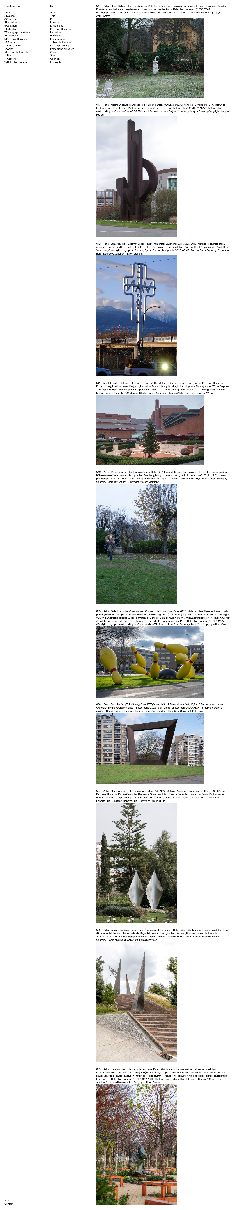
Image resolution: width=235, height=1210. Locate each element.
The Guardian (139, 6)
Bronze (178, 472)
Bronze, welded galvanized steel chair (196, 1069)
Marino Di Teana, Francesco (126, 105)
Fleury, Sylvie (118, 6)
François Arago (141, 472)
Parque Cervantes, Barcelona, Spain (188, 794)
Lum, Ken (116, 244)
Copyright (11, 26)
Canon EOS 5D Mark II (136, 111)
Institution (11, 22)
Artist (10, 49)
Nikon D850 (206, 797)
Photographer (14, 45)
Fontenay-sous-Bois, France (111, 108)
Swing (135, 704)
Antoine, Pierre (196, 1076)
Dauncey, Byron (143, 250)
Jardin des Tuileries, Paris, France (153, 1076)
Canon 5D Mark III (188, 478)
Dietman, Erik (118, 1069)
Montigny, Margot (153, 475)
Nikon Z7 (152, 624)
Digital (124, 12)
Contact (8, 1204)
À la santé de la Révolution (158, 930)
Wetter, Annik (165, 9)
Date (9, 55)
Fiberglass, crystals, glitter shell (188, 6)
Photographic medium (18, 32)
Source (11, 42)
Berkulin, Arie (118, 704)
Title (8, 12)
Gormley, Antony (119, 383)
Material (10, 16)
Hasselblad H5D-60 (150, 12)
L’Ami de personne (142, 1069)
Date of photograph (17, 62)
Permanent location (16, 39)
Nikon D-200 (121, 393)
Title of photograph (17, 52)
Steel (166, 704)
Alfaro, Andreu (118, 791)
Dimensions (12, 35)
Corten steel (186, 105)
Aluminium (182, 791)
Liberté (152, 105)
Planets (139, 383)
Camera (11, 59)
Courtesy (11, 19)
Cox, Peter (180, 621)
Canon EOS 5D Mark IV (179, 936)
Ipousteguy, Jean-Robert (124, 930)
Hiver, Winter (103, 1079)
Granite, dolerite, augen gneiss (185, 383)
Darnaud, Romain (185, 933)
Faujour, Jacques (153, 108)
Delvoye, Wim (118, 472)
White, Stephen (220, 386)
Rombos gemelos (143, 791)
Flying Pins (166, 611)
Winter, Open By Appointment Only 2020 (140, 389)
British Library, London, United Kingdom (173, 386)
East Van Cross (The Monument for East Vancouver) (155, 244)
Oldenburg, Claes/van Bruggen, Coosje (132, 611)
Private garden (132, 9)
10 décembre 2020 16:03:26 (202, 475)
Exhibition (11, 29)
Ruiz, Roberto (103, 797)
